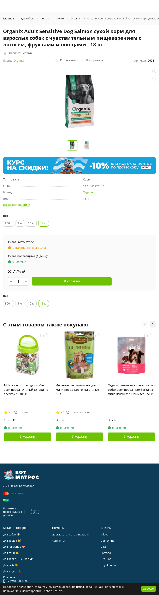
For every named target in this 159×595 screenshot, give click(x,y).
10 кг (31, 223)
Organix (76, 18)
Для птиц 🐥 (11, 553)
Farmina (106, 553)
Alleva (104, 534)
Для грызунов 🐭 (14, 546)
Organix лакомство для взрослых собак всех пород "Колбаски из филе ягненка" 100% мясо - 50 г (131, 389)
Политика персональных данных (13, 512)
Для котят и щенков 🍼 (18, 559)
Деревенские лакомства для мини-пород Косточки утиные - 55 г (78, 389)
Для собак (27, 18)
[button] (145, 324)
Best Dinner (108, 540)
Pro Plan (106, 559)
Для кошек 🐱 (12, 540)
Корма (45, 18)
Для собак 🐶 (11, 534)
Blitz (103, 546)
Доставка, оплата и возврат (70, 534)
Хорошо (148, 588)
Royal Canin (108, 565)
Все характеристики (16, 205)
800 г (8, 223)
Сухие (60, 18)
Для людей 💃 (12, 571)
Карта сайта (35, 511)
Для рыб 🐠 (10, 565)
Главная (8, 18)
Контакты (58, 540)
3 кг (20, 223)
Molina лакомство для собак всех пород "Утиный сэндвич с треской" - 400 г (26, 389)
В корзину (72, 281)
